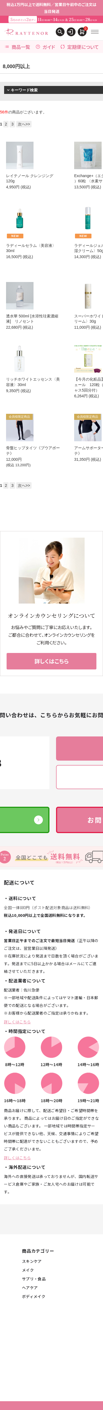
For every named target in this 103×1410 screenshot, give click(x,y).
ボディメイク (33, 1296)
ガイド (45, 47)
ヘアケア (30, 1287)
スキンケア (32, 1261)
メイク (28, 1270)
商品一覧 (17, 47)
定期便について (79, 47)
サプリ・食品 (34, 1278)
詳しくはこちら (17, 1021)
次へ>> (24, 124)
